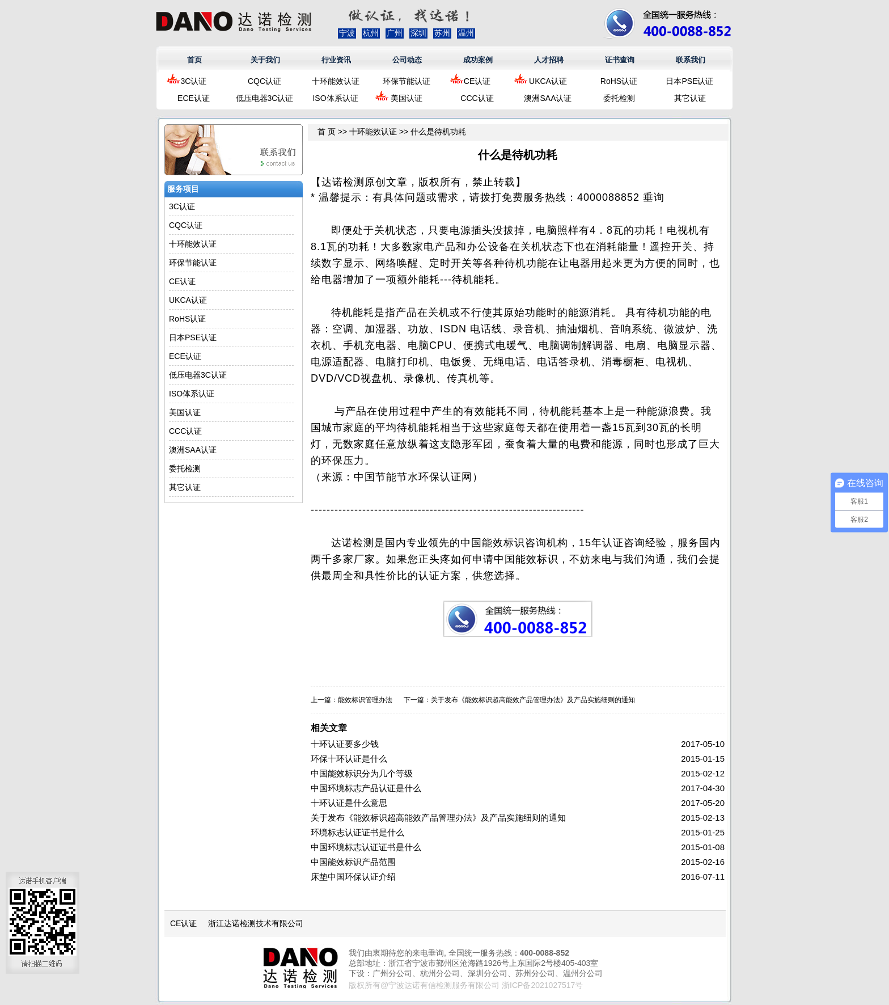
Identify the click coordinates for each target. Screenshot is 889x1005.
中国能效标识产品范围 (353, 862)
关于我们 (265, 60)
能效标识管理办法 (365, 700)
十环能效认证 (335, 81)
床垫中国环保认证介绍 (353, 876)
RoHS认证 (618, 81)
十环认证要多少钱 (345, 744)
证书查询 (619, 60)
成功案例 (478, 60)
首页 (194, 60)
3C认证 (194, 81)
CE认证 (477, 81)
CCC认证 (476, 98)
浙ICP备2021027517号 (542, 985)
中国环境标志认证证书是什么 (366, 847)
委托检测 (619, 98)
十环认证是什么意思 (349, 803)
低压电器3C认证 (265, 98)
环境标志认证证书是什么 (357, 832)
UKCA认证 (548, 81)
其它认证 (690, 98)
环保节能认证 (406, 81)
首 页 (327, 131)
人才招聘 (549, 60)
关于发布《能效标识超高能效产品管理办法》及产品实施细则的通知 (533, 700)
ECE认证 (193, 98)
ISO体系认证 (335, 98)
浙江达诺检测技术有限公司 (255, 923)
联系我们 (690, 60)
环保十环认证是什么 (349, 758)
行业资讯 (336, 60)
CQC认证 (264, 81)
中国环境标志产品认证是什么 (366, 788)
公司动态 (407, 60)
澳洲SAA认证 (548, 98)
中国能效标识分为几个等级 (362, 773)
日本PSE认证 (689, 81)
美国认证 (406, 98)
